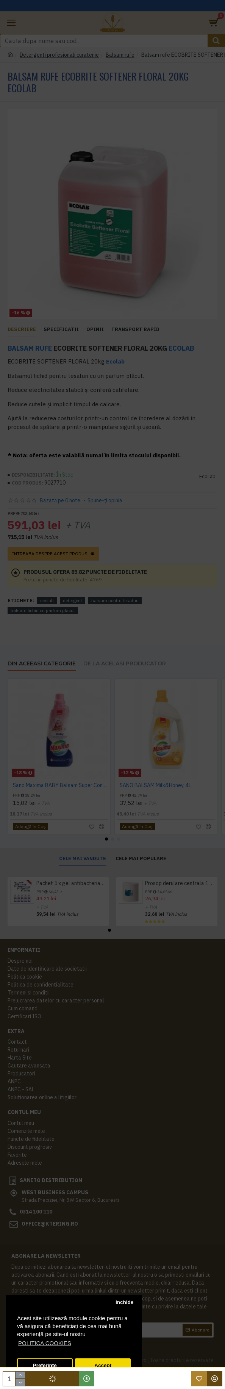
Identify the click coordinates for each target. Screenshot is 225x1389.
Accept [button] (102, 1365)
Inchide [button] (124, 1302)
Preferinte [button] (45, 1365)
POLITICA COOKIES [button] (44, 1343)
